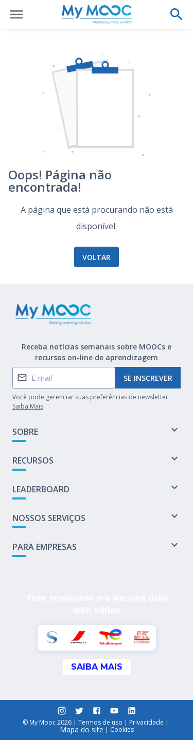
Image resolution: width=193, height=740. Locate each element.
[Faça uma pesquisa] (176, 14)
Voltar (96, 257)
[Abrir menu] (16, 14)
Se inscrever (148, 378)
